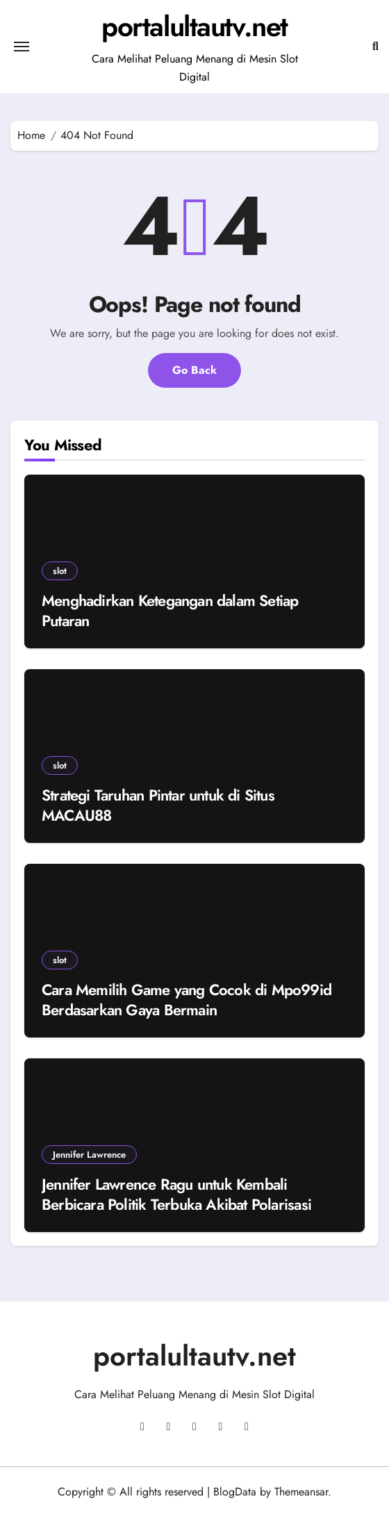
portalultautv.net (194, 26)
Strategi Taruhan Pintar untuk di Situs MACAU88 (158, 805)
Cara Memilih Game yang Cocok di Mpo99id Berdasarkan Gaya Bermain (186, 999)
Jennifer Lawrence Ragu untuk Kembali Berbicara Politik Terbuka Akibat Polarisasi (176, 1194)
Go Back (194, 370)
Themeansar (301, 1492)
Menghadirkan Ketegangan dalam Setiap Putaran (170, 610)
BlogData (234, 1492)
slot (60, 570)
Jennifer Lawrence (89, 1154)
